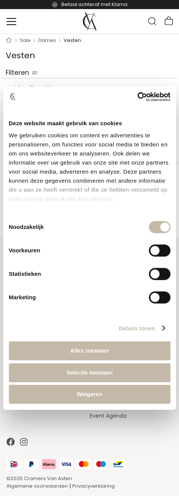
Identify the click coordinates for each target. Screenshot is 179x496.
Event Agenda (108, 416)
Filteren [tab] (17, 73)
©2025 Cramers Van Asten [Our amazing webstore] (39, 478)
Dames (47, 40)
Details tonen (137, 328)
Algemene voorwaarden (37, 486)
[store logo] (90, 21)
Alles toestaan (89, 350)
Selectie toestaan (89, 372)
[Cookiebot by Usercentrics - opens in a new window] (137, 97)
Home (9, 40)
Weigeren (89, 394)
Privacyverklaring (93, 486)
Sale (26, 40)
